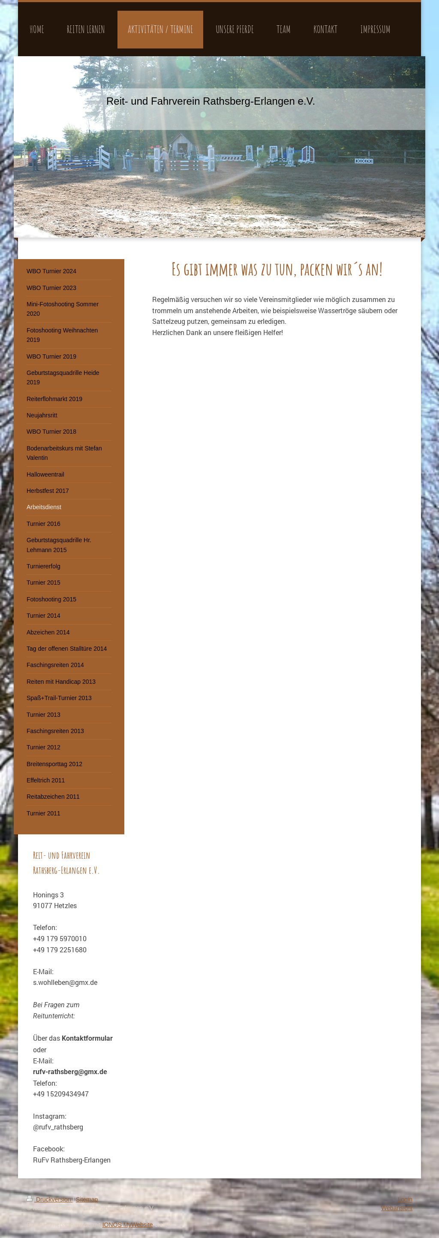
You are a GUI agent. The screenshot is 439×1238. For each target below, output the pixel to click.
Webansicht (396, 1208)
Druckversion (49, 1199)
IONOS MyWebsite (127, 1224)
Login (405, 1199)
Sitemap (87, 1199)
